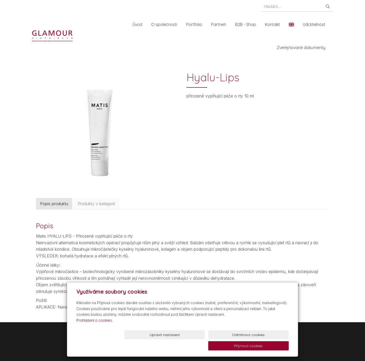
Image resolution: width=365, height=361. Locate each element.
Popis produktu (54, 203)
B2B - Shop (246, 24)
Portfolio (195, 24)
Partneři (219, 24)
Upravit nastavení (184, 346)
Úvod (138, 24)
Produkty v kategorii (96, 203)
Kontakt (273, 24)
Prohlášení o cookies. (94, 331)
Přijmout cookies (269, 346)
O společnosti (165, 24)
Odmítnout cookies (226, 346)
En (292, 24)
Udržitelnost (315, 24)
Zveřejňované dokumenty (302, 47)
